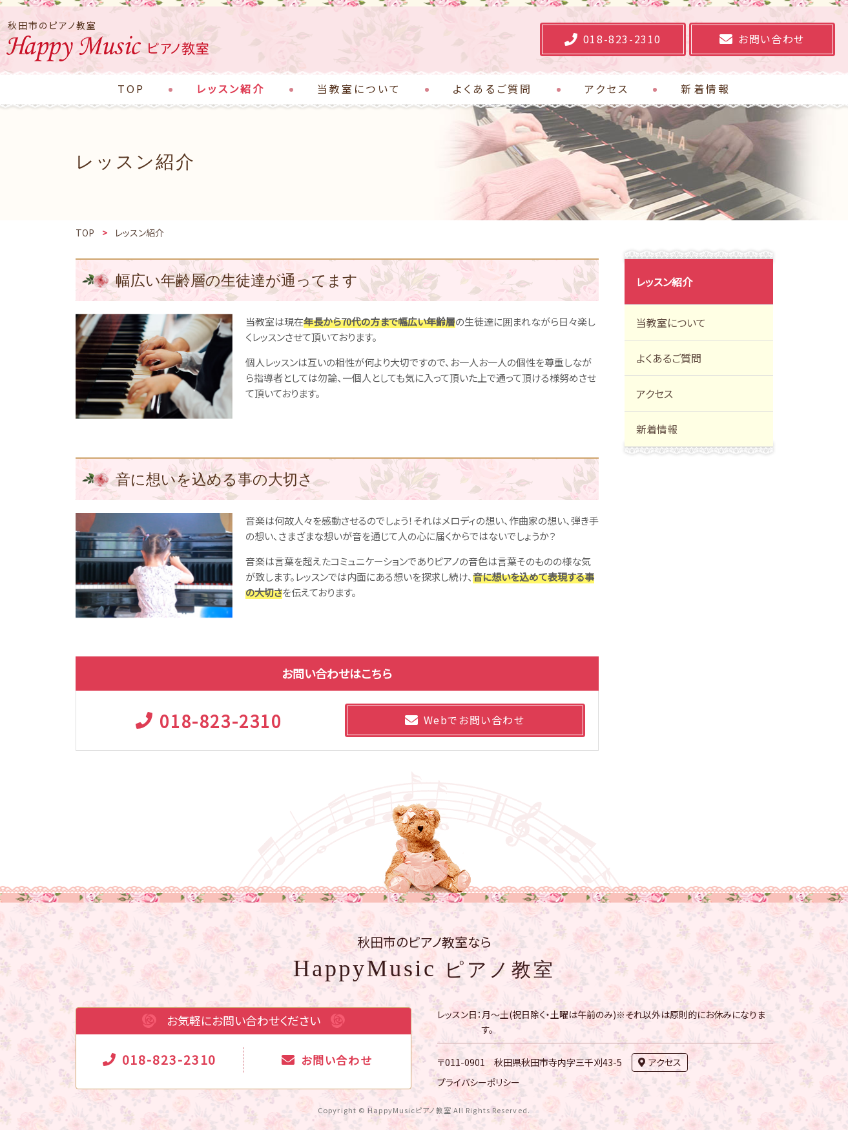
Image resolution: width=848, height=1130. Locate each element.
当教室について (671, 322)
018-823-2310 (169, 1059)
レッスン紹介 (664, 281)
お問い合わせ (336, 1060)
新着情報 (656, 429)
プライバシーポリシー (478, 1082)
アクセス (654, 393)
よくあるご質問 (668, 358)
